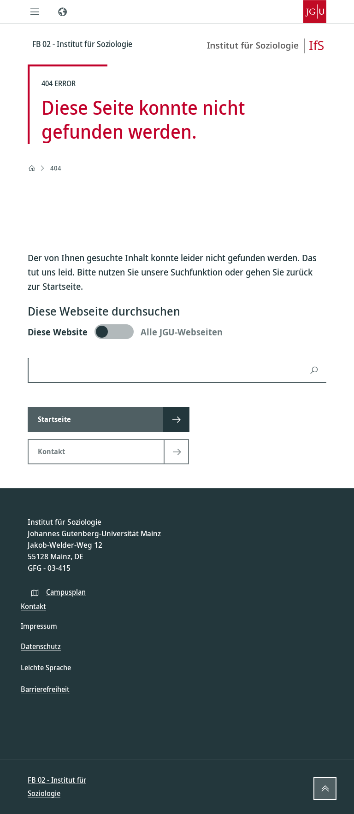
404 (55, 168)
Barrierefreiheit (45, 689)
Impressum (39, 626)
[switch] (177, 331)
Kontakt (33, 606)
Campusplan (66, 592)
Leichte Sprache (46, 667)
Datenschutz (41, 646)
